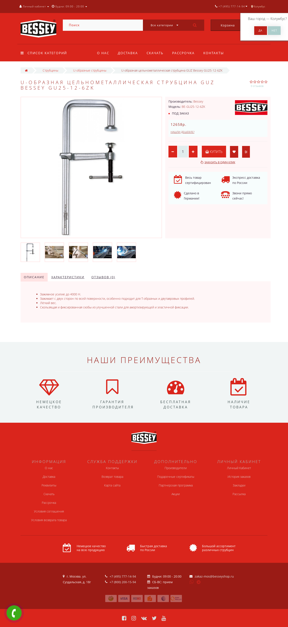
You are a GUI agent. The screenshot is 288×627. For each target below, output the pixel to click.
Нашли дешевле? (182, 132)
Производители (176, 468)
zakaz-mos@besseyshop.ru (214, 576)
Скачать (156, 53)
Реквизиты (49, 485)
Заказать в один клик (219, 162)
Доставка (128, 53)
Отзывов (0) (103, 277)
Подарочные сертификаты (175, 477)
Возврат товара (112, 477)
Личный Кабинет (239, 468)
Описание (34, 277)
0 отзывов (257, 86)
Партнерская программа (176, 485)
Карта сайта (112, 485)
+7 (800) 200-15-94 (123, 582)
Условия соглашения (49, 511)
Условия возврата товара (49, 520)
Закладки (239, 485)
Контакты (216, 53)
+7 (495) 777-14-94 (123, 576)
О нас (103, 53)
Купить (214, 151)
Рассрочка (185, 53)
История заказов (239, 477)
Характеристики (67, 277)
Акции (176, 494)
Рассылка (239, 494)
